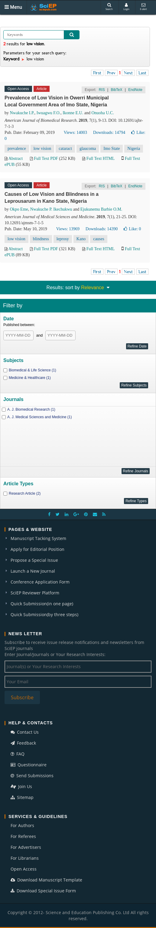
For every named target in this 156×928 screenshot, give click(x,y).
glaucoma (88, 148)
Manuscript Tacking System (38, 538)
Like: (132, 229)
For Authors (22, 825)
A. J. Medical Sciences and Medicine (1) (39, 417)
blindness (41, 239)
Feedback (23, 743)
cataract (65, 148)
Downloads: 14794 (109, 132)
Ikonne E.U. (73, 113)
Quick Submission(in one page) (42, 603)
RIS (102, 90)
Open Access (24, 869)
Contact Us (25, 732)
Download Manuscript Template (46, 880)
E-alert (143, 7)
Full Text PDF (46, 158)
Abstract (15, 158)
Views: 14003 (75, 132)
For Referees (23, 836)
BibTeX (116, 90)
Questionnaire (29, 765)
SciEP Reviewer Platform (35, 593)
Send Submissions (32, 775)
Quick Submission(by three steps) (44, 614)
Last (142, 72)
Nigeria (133, 148)
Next (128, 72)
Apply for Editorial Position (37, 549)
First (97, 72)
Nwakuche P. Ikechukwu (51, 209)
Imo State (111, 148)
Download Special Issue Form (43, 891)
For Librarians (25, 858)
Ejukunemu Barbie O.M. (101, 209)
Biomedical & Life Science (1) (32, 370)
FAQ (17, 754)
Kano (81, 239)
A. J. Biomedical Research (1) (31, 409)
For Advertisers (26, 847)
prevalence (17, 148)
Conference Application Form (40, 582)
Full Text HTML (100, 158)
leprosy (63, 239)
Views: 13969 (68, 229)
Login (126, 7)
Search (109, 7)
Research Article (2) (25, 493)
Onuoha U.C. (102, 113)
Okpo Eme (19, 209)
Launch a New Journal (33, 571)
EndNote (135, 90)
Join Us (21, 786)
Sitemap (22, 797)
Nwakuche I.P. (22, 113)
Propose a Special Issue (34, 560)
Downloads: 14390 (102, 229)
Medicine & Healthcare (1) (30, 378)
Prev (111, 72)
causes (98, 239)
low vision (42, 148)
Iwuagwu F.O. (48, 113)
